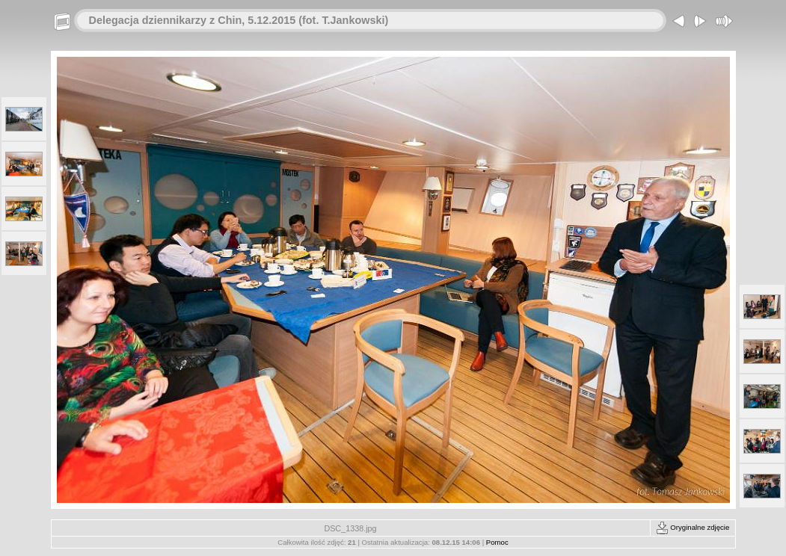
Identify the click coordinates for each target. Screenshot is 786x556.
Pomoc (497, 542)
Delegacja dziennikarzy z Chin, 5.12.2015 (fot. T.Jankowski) (239, 20)
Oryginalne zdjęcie (693, 527)
